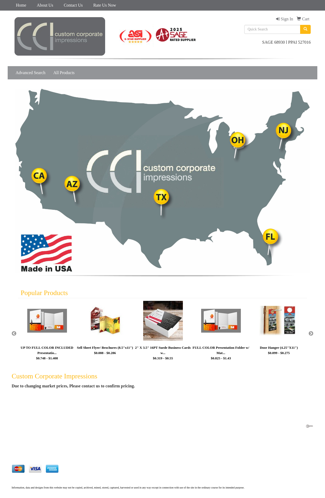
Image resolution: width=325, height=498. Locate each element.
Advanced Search (30, 72)
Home (21, 5)
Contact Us (73, 5)
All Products (63, 72)
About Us (45, 5)
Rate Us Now (104, 5)
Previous (14, 333)
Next (311, 333)
